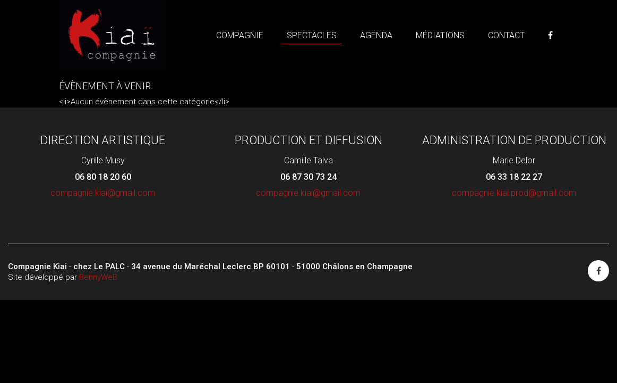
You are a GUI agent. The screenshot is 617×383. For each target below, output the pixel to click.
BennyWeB (98, 277)
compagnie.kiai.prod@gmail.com (514, 193)
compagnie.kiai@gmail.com (102, 193)
